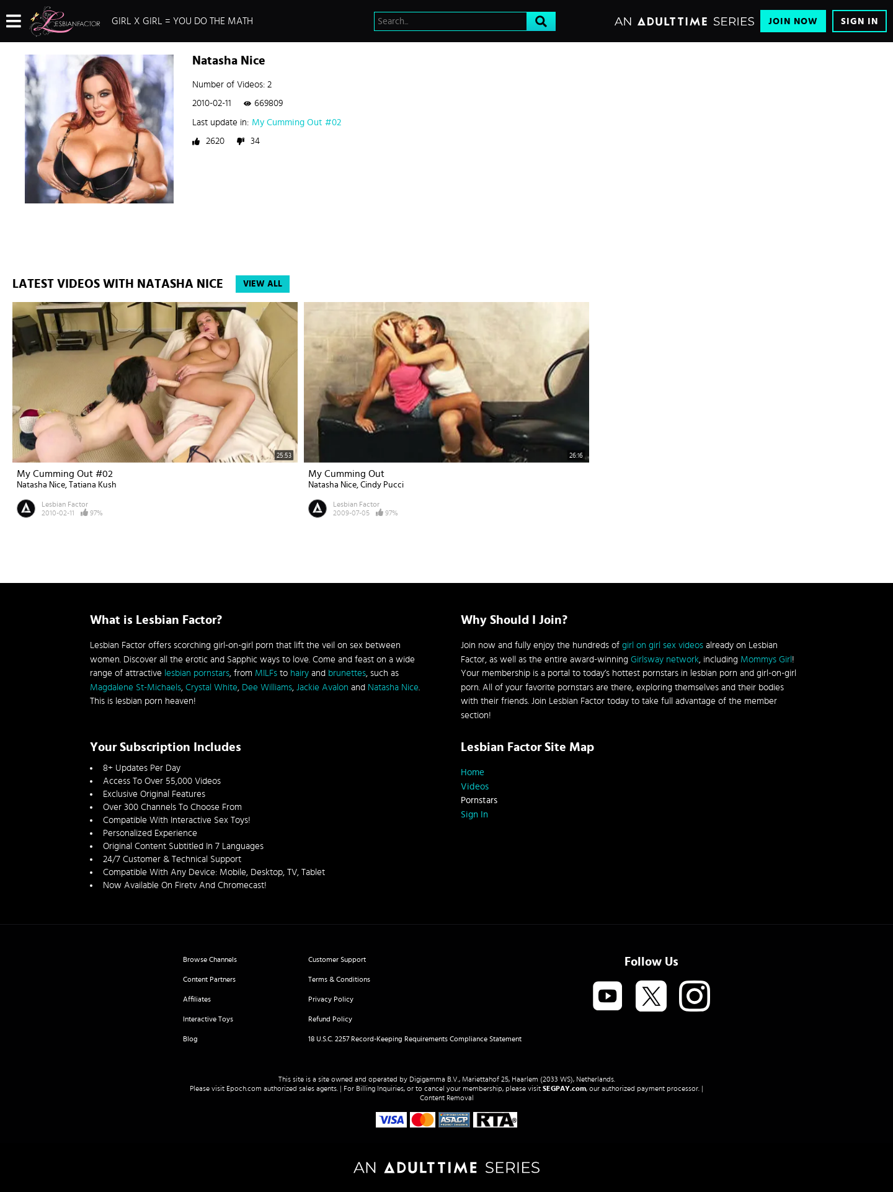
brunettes (347, 673)
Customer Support (337, 959)
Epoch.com (244, 1088)
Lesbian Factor (65, 504)
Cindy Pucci (382, 485)
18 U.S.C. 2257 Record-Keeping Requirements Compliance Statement (415, 1039)
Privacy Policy (330, 999)
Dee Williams (267, 687)
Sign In (859, 21)
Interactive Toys (208, 1019)
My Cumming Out (346, 474)
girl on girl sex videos (662, 645)
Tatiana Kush (93, 485)
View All (262, 284)
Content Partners (209, 979)
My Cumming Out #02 (296, 122)
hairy (299, 673)
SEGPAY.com (564, 1088)
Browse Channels (210, 959)
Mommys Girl (766, 659)
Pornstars (479, 800)
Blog (190, 1039)
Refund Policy (330, 1019)
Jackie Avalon (322, 687)
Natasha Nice (41, 485)
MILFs (266, 673)
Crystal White (211, 687)
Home (472, 772)
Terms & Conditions (339, 979)
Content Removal (447, 1097)
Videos (475, 786)
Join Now (793, 21)
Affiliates (197, 999)
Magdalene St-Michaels (135, 687)
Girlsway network (665, 659)
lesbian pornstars (196, 673)
